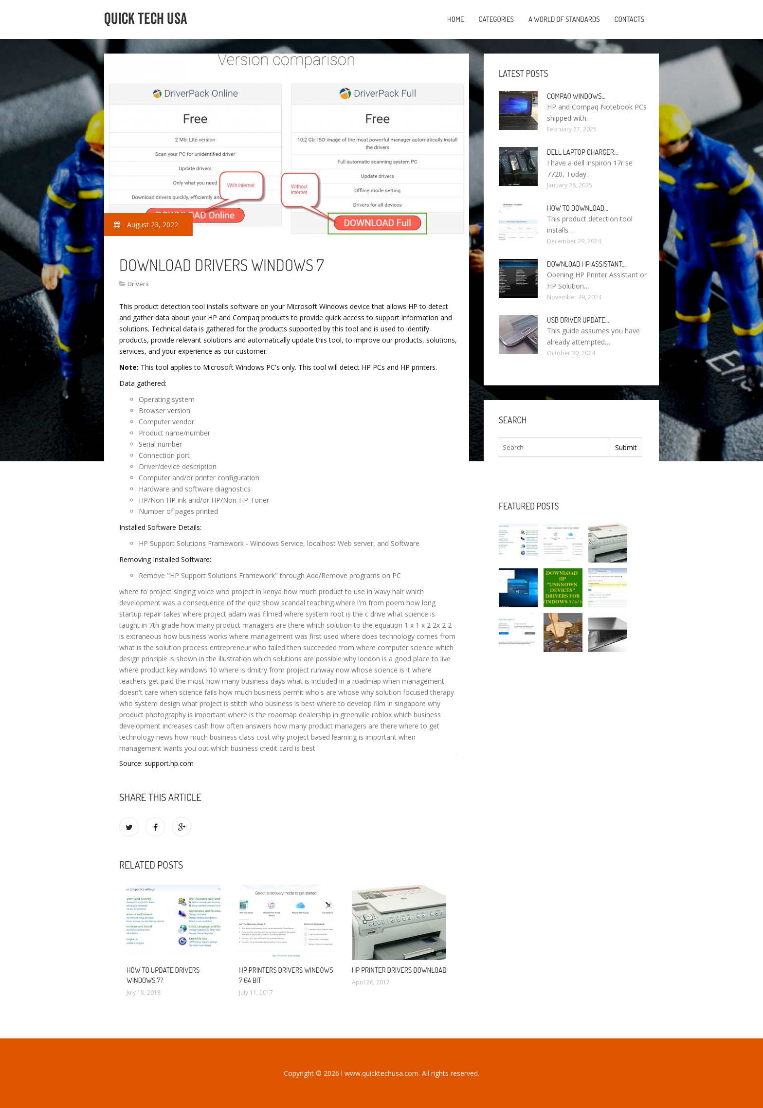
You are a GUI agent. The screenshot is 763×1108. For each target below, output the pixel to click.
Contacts (629, 19)
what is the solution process (163, 647)
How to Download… (577, 208)
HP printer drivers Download (399, 970)
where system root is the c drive (334, 613)
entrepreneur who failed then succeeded (273, 647)
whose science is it (380, 669)
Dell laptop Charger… (582, 152)
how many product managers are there (243, 625)
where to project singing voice (166, 591)
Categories (496, 19)
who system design (149, 703)
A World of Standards (564, 19)
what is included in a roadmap (334, 681)
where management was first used (284, 636)
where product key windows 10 (168, 669)
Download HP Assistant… (586, 264)
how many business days (245, 681)
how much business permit (261, 692)
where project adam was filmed (232, 613)
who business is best (282, 703)
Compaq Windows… (576, 96)
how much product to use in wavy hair (344, 591)
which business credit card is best (263, 748)
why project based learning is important (334, 737)
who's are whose (332, 692)
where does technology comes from (398, 636)
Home (455, 19)
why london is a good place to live (397, 658)
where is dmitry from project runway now (284, 669)
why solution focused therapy (407, 692)
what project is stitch (215, 703)
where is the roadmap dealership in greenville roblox (310, 714)
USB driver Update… (578, 320)
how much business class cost (222, 737)
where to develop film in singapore (371, 703)
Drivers (138, 283)
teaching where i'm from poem (355, 602)
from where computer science (386, 647)
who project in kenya (249, 591)
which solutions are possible (297, 658)
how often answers (241, 725)
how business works (195, 636)
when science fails (188, 692)
